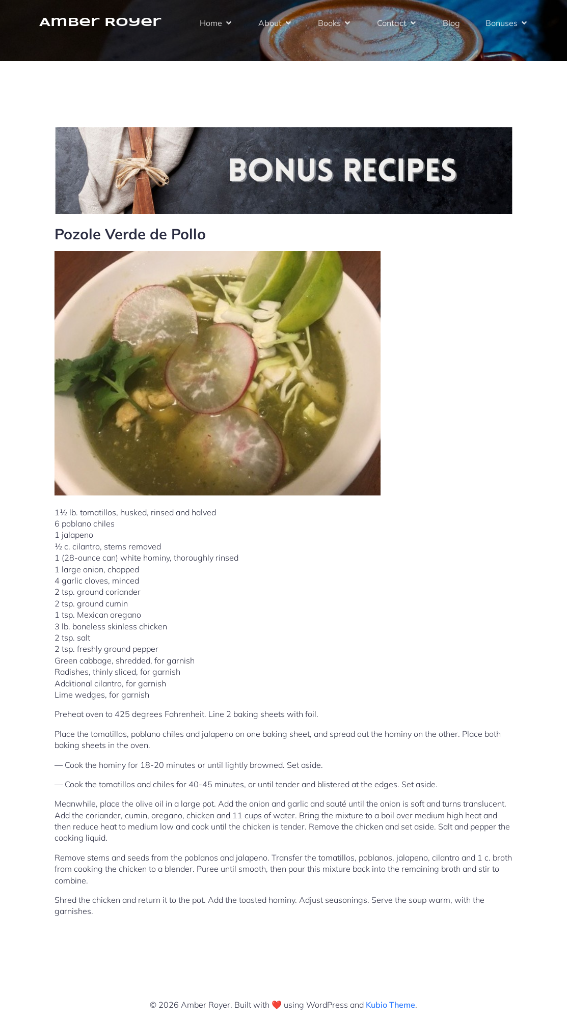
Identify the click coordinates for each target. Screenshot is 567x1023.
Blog (451, 23)
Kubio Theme (390, 1005)
